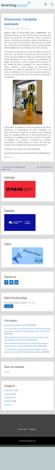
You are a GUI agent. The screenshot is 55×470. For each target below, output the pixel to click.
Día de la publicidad (45, 167)
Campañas (10, 157)
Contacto (32, 429)
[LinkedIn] (16, 282)
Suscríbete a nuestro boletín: (15, 303)
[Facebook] (6, 282)
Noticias (7, 401)
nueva (6, 404)
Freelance (8, 397)
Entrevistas (8, 394)
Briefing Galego (24, 29)
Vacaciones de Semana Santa (15, 325)
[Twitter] (11, 282)
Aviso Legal (22, 429)
